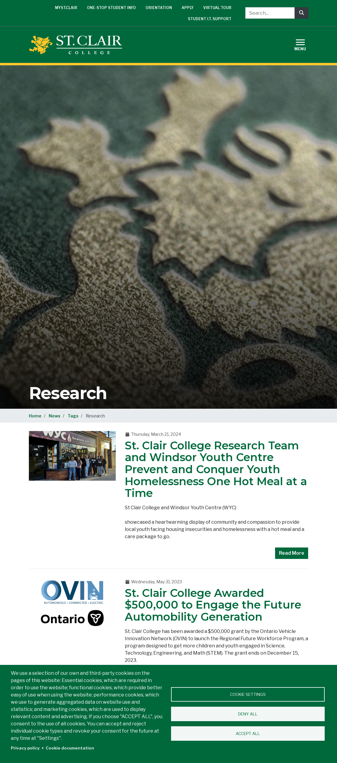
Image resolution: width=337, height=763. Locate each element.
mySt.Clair (66, 7)
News (54, 415)
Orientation (159, 7)
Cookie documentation (70, 748)
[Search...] (270, 13)
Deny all (248, 714)
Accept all (248, 733)
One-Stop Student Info (111, 7)
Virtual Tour (217, 7)
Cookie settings (248, 694)
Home (35, 415)
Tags (73, 415)
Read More (291, 553)
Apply (188, 7)
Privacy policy (25, 748)
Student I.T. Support (209, 19)
